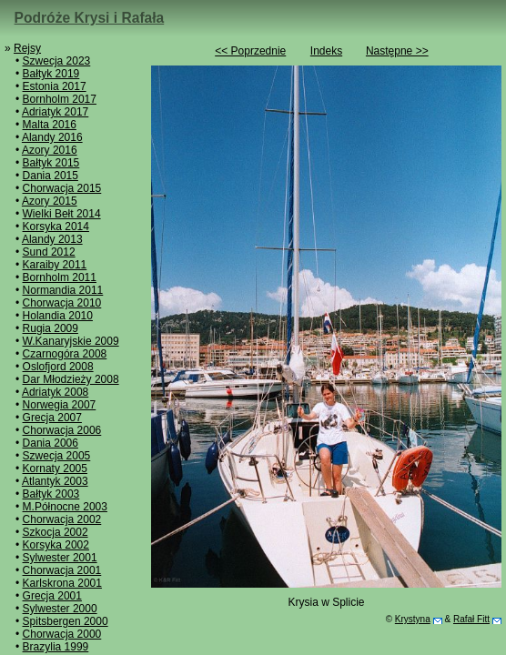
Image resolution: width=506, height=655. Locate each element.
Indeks (326, 51)
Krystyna (412, 619)
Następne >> (397, 51)
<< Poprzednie (250, 51)
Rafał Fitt (471, 619)
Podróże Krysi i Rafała (90, 17)
